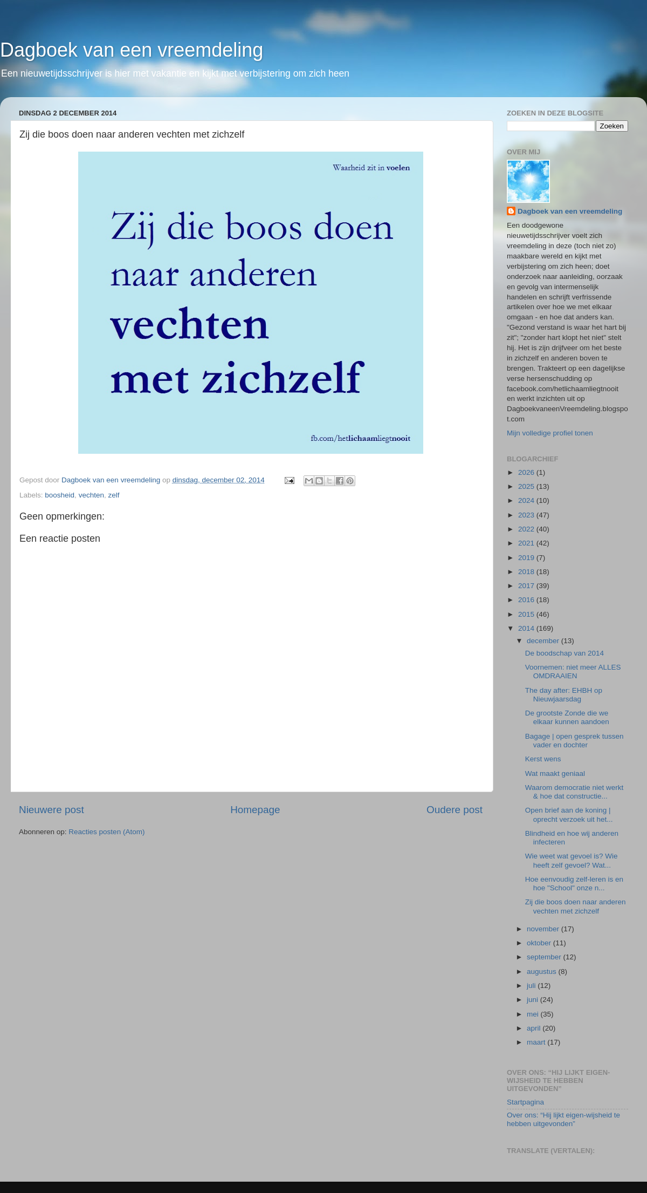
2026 (527, 472)
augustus (543, 971)
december (544, 641)
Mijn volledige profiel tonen (550, 433)
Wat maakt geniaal (555, 773)
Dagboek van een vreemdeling (131, 50)
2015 (527, 614)
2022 (527, 529)
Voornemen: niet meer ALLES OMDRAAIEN (573, 671)
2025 (527, 486)
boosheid (59, 495)
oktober (540, 943)
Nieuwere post (51, 809)
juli (532, 985)
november (544, 929)
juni (533, 1000)
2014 (527, 628)
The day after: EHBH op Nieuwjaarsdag (563, 694)
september (545, 957)
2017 (527, 586)
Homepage (255, 809)
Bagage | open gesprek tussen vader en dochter (574, 740)
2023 (527, 515)
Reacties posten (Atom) (106, 832)
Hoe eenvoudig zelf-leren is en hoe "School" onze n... (574, 883)
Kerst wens (543, 759)
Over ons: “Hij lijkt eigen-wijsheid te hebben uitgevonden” (563, 1119)
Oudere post (454, 809)
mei (534, 1014)
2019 (527, 558)
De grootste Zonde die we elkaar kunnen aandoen (567, 717)
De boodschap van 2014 (564, 653)
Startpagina (525, 1102)
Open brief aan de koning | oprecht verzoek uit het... (569, 814)
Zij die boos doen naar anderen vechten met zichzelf (575, 906)
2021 (527, 543)
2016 (527, 600)
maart (537, 1042)
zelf (113, 495)
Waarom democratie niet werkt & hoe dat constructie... (574, 791)
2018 (527, 572)
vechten (91, 495)
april (534, 1028)
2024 (527, 500)
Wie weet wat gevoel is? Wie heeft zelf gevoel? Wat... (571, 860)
